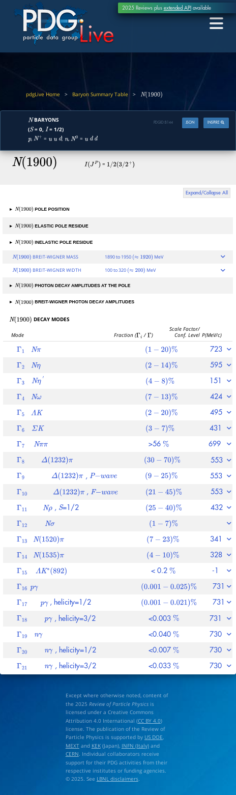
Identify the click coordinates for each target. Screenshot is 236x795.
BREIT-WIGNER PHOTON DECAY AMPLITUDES (72, 301)
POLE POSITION (39, 209)
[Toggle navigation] (216, 23)
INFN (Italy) (135, 745)
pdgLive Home (43, 94)
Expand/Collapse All (207, 192)
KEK (96, 745)
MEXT (72, 745)
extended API (177, 8)
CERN (72, 753)
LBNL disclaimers (117, 778)
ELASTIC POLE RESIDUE (49, 226)
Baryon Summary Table (100, 94)
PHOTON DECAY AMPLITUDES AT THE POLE (70, 285)
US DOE (153, 737)
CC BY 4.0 (149, 720)
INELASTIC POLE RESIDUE (51, 242)
